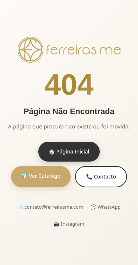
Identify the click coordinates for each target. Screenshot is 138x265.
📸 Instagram (69, 223)
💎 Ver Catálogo (40, 175)
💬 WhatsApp (106, 207)
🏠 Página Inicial (69, 151)
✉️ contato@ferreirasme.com (50, 207)
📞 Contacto (101, 176)
